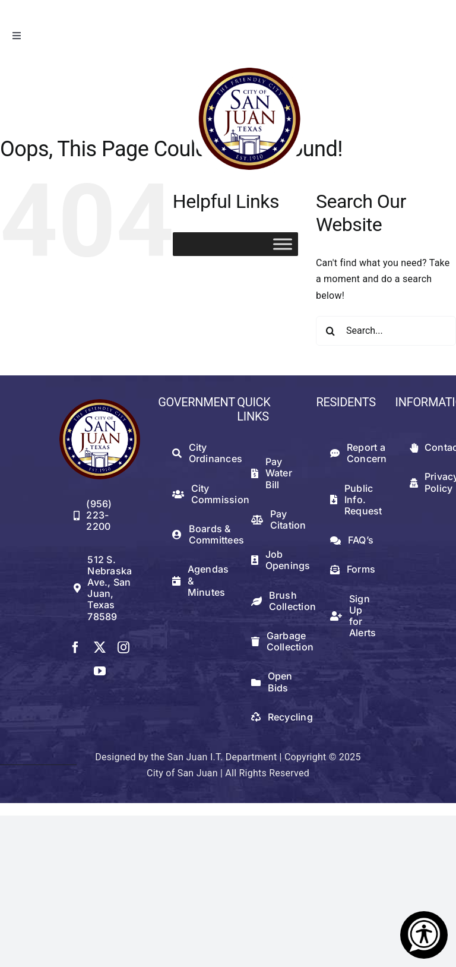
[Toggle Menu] (282, 243)
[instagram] (123, 647)
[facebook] (75, 647)
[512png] (99, 403)
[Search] (331, 331)
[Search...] (386, 331)
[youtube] (100, 671)
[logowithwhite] (248, 63)
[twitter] (100, 647)
